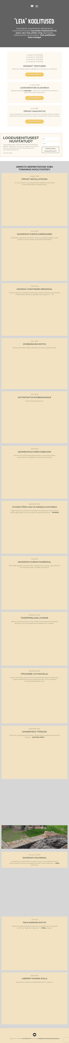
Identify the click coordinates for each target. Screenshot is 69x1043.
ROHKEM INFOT (35, 74)
